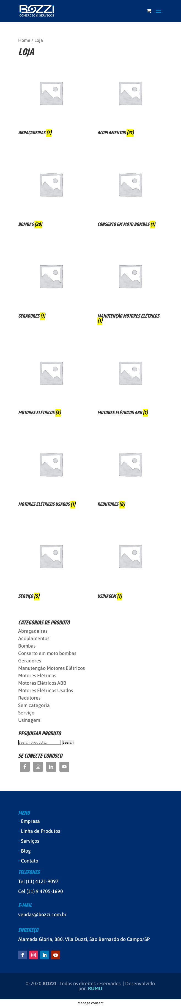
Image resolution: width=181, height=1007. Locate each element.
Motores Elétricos (37, 675)
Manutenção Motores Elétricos (51, 668)
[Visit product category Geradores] (51, 282)
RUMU (95, 988)
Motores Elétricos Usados (45, 690)
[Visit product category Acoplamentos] (130, 99)
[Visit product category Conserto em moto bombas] (130, 191)
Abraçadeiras (32, 631)
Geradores (29, 661)
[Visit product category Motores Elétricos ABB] (130, 379)
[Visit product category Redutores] (130, 470)
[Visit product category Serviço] (51, 562)
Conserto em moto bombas (47, 653)
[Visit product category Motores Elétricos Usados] (51, 470)
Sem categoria (34, 705)
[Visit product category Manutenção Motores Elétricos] (130, 284)
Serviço (26, 713)
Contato (29, 861)
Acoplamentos (33, 638)
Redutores (29, 698)
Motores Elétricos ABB (42, 683)
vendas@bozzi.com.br (42, 914)
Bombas (26, 646)
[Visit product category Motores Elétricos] (51, 379)
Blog (26, 851)
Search (68, 742)
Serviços (30, 841)
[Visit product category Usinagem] (130, 562)
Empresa (30, 821)
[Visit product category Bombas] (51, 191)
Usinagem (29, 720)
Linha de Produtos (40, 831)
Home (24, 40)
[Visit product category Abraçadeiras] (51, 99)
